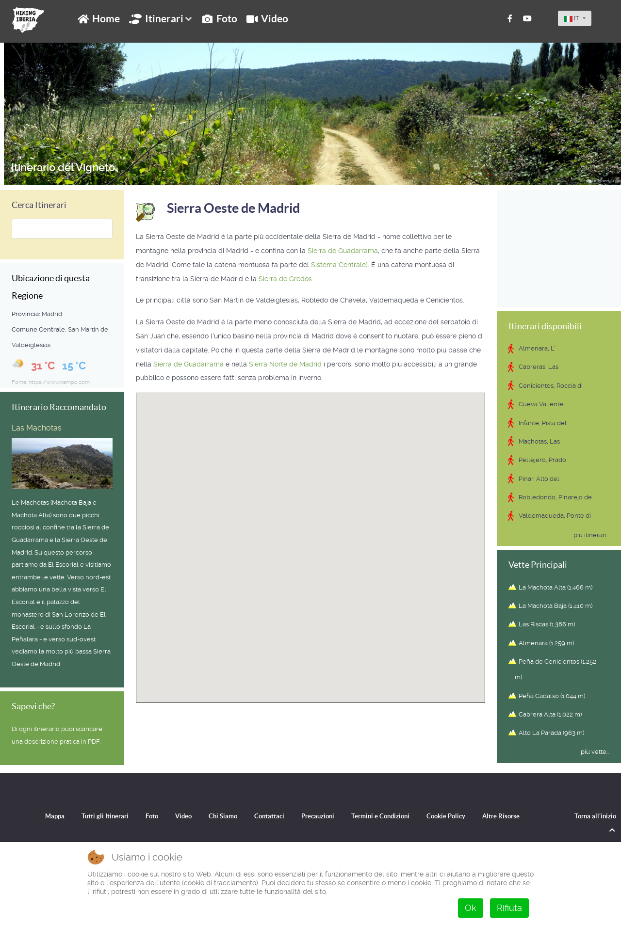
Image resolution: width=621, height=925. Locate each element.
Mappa (44, 816)
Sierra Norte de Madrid (285, 364)
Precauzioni (318, 816)
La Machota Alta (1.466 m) (555, 587)
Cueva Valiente (541, 404)
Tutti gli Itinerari (96, 816)
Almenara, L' (537, 348)
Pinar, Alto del (539, 478)
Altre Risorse (511, 816)
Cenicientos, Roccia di (551, 385)
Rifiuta (509, 908)
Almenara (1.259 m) (546, 643)
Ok (470, 908)
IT (572, 18)
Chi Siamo (219, 816)
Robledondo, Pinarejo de (555, 497)
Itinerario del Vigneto (64, 167)
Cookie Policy (453, 816)
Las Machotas (37, 427)
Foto (145, 816)
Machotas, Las (539, 441)
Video (178, 816)
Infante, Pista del (543, 423)
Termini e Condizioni (384, 816)
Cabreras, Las (538, 366)
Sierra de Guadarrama (343, 251)
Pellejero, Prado (542, 459)
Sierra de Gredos (285, 279)
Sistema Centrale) (339, 265)
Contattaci (267, 816)
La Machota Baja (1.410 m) (555, 605)
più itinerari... (591, 535)
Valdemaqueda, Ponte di (555, 515)
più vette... (595, 751)
